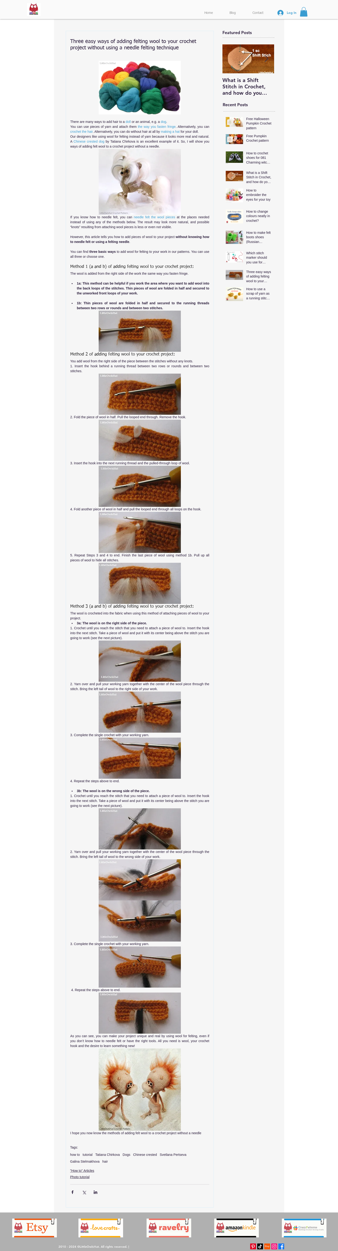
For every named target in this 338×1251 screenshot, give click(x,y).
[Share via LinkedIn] (95, 1192)
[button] (304, 12)
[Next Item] (266, 59)
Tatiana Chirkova (107, 1155)
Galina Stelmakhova (85, 1161)
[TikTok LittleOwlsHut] (260, 1246)
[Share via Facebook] (72, 1192)
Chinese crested (145, 1155)
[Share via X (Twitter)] (84, 1192)
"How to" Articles (82, 1171)
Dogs (126, 1155)
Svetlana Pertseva (173, 1155)
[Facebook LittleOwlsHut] (281, 1246)
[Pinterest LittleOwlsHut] (253, 1246)
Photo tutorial (80, 1177)
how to (75, 1155)
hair (105, 1161)
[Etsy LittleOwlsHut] (267, 1246)
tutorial (88, 1155)
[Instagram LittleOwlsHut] (274, 1246)
